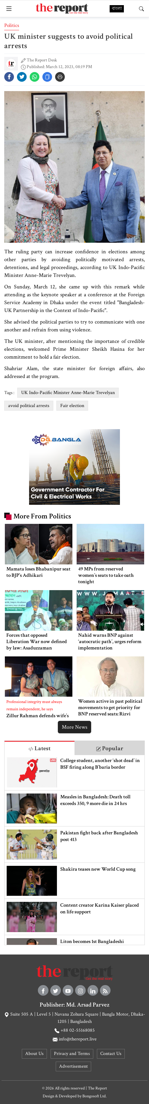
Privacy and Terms (72, 1053)
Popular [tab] (109, 748)
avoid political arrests (28, 405)
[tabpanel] (74, 850)
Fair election (72, 405)
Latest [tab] (39, 748)
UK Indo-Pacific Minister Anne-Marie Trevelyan (68, 392)
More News (74, 727)
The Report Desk (42, 60)
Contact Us (110, 1053)
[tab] (39, 748)
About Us (34, 1053)
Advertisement (73, 1066)
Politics (11, 25)
